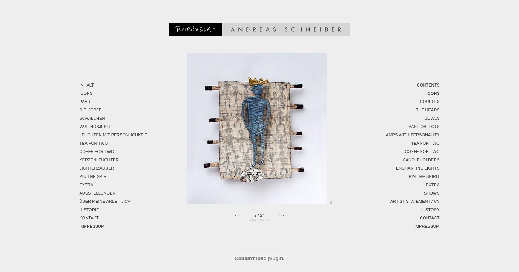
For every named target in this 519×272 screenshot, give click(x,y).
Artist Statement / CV (414, 201)
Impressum (92, 226)
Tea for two (94, 143)
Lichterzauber (97, 168)
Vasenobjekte (96, 126)
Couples (430, 101)
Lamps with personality (412, 135)
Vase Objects (423, 126)
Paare (86, 101)
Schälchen (92, 118)
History (430, 209)
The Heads (428, 110)
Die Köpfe (91, 110)
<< (237, 215)
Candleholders (421, 160)
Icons (86, 93)
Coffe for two (97, 151)
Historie (89, 209)
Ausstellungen (98, 193)
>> (281, 215)
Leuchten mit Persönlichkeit (113, 135)
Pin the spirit (95, 176)
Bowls (432, 118)
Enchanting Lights (418, 168)
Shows (432, 193)
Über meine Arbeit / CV (105, 201)
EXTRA (87, 184)
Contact (429, 218)
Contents (428, 85)
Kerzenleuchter (99, 160)
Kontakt (89, 218)
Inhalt (87, 85)
